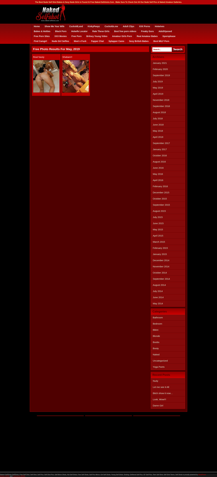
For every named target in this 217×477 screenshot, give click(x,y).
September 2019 (161, 75)
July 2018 (158, 118)
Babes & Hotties (42, 31)
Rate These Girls (100, 31)
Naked (156, 354)
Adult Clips (128, 26)
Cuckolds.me (111, 26)
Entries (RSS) (4, 476)
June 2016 (158, 168)
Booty (156, 348)
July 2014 (158, 291)
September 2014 (161, 279)
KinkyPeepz (94, 26)
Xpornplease (169, 36)
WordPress (202, 474)
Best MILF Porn (161, 41)
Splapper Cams (116, 41)
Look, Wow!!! (159, 399)
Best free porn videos (125, 31)
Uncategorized (160, 360)
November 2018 (161, 100)
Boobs (156, 342)
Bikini (155, 330)
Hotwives (159, 26)
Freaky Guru (147, 31)
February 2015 (160, 248)
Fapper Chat (97, 41)
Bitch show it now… (163, 393)
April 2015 (158, 235)
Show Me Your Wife (54, 26)
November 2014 (161, 266)
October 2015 (160, 198)
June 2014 (158, 297)
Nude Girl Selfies (60, 41)
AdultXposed (165, 31)
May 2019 (158, 87)
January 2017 (160, 149)
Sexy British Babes (139, 41)
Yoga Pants (159, 367)
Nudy (155, 381)
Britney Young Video (96, 36)
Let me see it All (161, 387)
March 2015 (159, 242)
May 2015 (158, 229)
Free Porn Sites (42, 36)
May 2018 (158, 131)
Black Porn (60, 31)
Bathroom (158, 317)
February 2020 (160, 69)
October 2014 (160, 272)
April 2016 (158, 180)
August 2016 (159, 161)
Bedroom (157, 323)
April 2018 (158, 137)
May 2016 (158, 174)
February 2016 (160, 186)
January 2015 (160, 254)
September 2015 (161, 205)
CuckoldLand (76, 26)
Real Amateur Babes (147, 36)
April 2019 (158, 94)
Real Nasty (38, 57)
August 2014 (159, 285)
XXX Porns (144, 26)
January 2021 (160, 63)
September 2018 (161, 106)
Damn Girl (158, 405)
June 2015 (158, 223)
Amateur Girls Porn (122, 36)
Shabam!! (67, 57)
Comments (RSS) (19, 476)
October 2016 (160, 155)
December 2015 (161, 192)
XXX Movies (60, 36)
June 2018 (158, 124)
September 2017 (161, 143)
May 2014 (158, 303)
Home (37, 26)
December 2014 (161, 260)
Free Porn (76, 36)
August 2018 (159, 112)
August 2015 (159, 211)
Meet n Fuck (80, 41)
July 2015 (158, 217)
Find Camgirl (40, 41)
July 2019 (158, 81)
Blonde (156, 336)
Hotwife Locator (79, 31)
